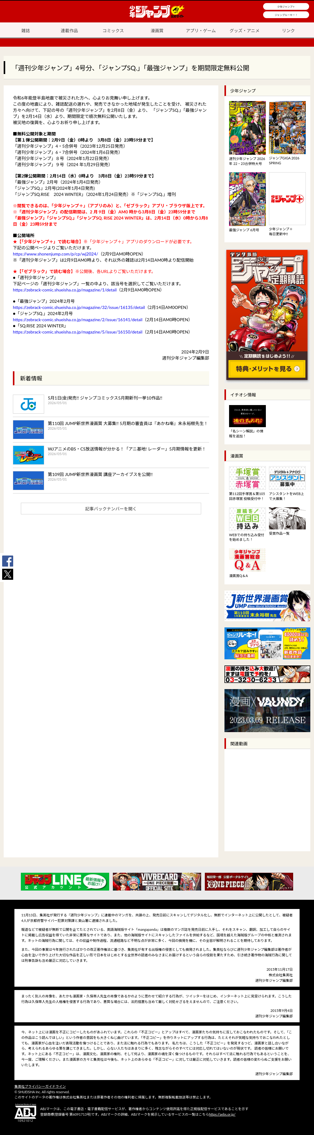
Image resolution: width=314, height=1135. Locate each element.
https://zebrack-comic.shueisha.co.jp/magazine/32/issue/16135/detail (79, 307)
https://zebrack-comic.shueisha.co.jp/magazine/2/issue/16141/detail (77, 319)
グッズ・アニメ (245, 30)
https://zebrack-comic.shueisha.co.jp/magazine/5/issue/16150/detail (77, 331)
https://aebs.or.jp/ (222, 1114)
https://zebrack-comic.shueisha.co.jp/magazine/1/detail (65, 289)
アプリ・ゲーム (201, 30)
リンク (288, 30)
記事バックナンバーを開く (111, 508)
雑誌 (25, 30)
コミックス (113, 30)
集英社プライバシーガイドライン (40, 1086)
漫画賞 (157, 30)
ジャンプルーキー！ (286, 15)
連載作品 (69, 30)
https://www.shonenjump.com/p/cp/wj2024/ (55, 253)
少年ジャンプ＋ (286, 6)
